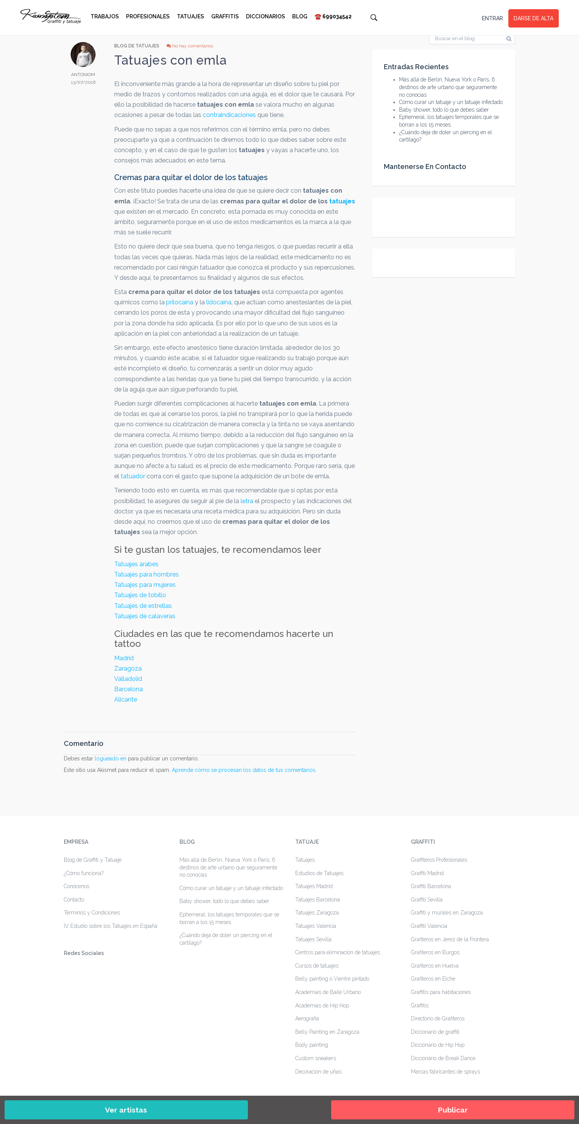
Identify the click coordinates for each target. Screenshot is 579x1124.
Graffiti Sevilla (427, 900)
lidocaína (218, 302)
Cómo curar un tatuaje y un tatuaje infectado (451, 102)
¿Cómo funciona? (84, 873)
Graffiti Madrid (427, 873)
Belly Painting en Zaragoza (327, 1032)
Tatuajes (190, 16)
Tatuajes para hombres (146, 574)
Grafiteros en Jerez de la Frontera (450, 939)
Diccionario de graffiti (435, 1032)
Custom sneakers (315, 1058)
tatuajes (342, 201)
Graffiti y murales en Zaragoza (447, 913)
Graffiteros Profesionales (439, 860)
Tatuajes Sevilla (313, 939)
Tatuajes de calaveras (144, 616)
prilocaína (180, 302)
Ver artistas (126, 1110)
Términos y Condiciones (92, 913)
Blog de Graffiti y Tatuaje (92, 860)
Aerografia (307, 1018)
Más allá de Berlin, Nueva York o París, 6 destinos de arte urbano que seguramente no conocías (448, 86)
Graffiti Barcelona (431, 886)
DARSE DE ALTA (533, 18)
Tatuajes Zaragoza (317, 913)
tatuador (134, 476)
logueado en (110, 758)
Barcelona (128, 689)
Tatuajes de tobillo (140, 595)
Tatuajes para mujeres (145, 584)
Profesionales (148, 16)
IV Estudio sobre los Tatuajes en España (110, 926)
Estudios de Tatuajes (319, 873)
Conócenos (76, 886)
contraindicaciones (229, 115)
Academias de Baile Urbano (328, 992)
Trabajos (105, 16)
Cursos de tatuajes (316, 966)
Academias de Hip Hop (322, 1005)
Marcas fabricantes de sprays (445, 1072)
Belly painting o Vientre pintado (332, 979)
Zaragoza (128, 668)
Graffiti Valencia (429, 926)
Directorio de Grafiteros (437, 1018)
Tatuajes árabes (136, 564)
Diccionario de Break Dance (443, 1058)
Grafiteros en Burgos (435, 952)
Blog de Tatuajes (136, 46)
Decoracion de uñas (318, 1072)
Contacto (74, 900)
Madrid (124, 658)
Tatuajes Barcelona (317, 900)
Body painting (311, 1045)
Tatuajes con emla (170, 60)
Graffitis (225, 16)
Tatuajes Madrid (314, 886)
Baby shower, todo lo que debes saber (444, 110)
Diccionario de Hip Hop (437, 1045)
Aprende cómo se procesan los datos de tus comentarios (243, 770)
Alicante (125, 699)
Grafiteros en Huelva (435, 966)
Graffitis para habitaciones (441, 992)
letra (247, 501)
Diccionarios (265, 16)
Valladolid (128, 678)
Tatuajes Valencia (315, 926)
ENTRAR (492, 18)
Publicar (453, 1110)
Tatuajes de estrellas (143, 605)
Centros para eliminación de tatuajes (337, 952)
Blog (299, 16)
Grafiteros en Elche (433, 979)
